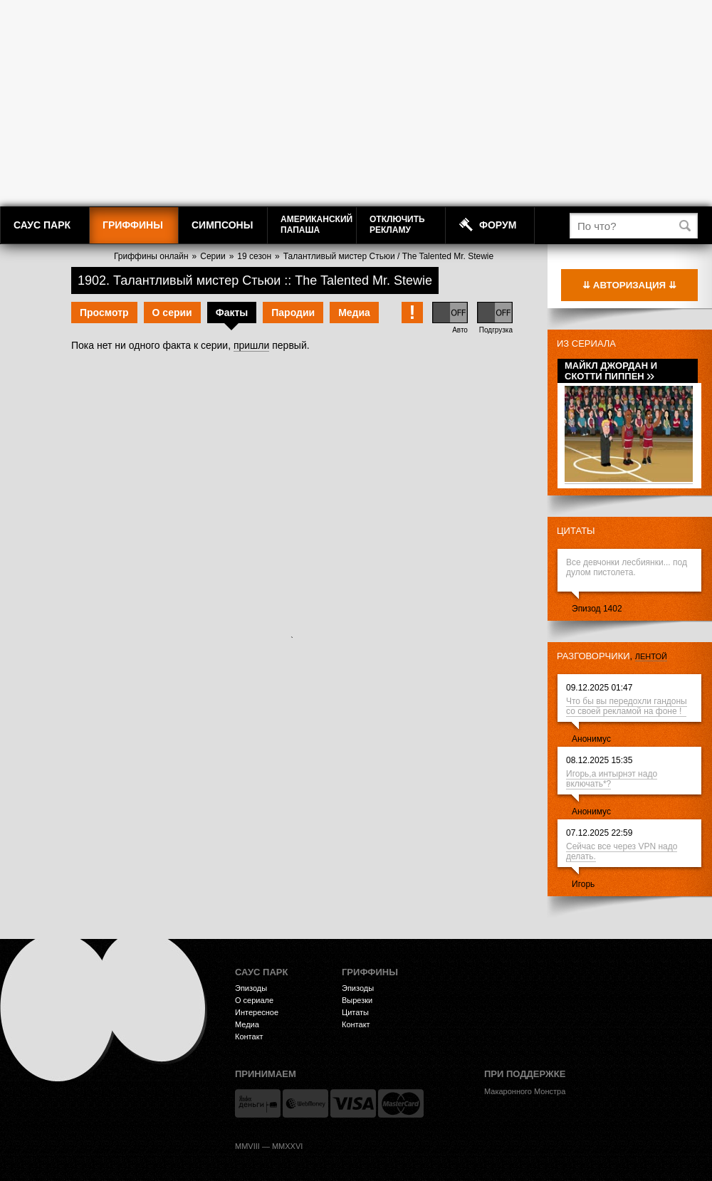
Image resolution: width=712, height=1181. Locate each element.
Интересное (256, 1012)
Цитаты (576, 530)
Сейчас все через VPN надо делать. (621, 851)
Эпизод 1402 (597, 609)
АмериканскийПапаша (316, 224)
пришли (251, 345)
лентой (651, 656)
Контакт (249, 1036)
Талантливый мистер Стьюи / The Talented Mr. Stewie (388, 256)
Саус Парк (42, 225)
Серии (212, 256)
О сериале (254, 1000)
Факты (232, 312)
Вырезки (357, 1000)
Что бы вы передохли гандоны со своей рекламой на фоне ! (626, 706)
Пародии (293, 312)
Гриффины (133, 225)
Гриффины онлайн (151, 256)
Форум (497, 225)
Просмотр (104, 312)
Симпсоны (222, 225)
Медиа (354, 312)
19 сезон (254, 256)
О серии (172, 312)
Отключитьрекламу (397, 224)
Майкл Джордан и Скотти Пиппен (611, 371)
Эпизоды (251, 988)
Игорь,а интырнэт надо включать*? (611, 779)
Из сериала (586, 343)
